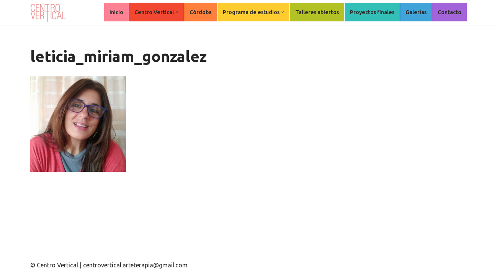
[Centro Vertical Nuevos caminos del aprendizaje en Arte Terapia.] (49, 12)
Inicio (116, 12)
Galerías (416, 12)
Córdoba (201, 12)
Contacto (449, 12)
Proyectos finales (372, 12)
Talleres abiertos (317, 12)
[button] (177, 12)
